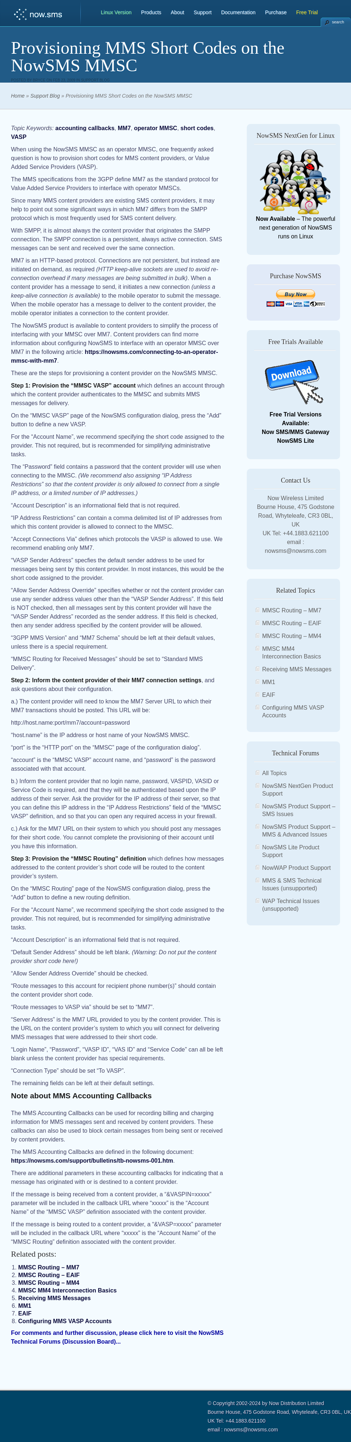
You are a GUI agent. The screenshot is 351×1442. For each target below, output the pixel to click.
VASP (18, 137)
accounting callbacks (84, 128)
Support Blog (95, 80)
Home (17, 96)
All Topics (274, 773)
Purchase (276, 12)
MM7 (124, 128)
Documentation (238, 12)
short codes (197, 128)
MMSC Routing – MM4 (48, 1283)
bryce (39, 80)
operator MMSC (155, 128)
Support (203, 12)
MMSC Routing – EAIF (49, 1275)
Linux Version (116, 12)
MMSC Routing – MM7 (48, 1267)
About (177, 12)
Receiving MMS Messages (54, 1298)
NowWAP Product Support (296, 868)
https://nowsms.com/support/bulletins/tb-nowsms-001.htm (92, 1161)
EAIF (24, 1313)
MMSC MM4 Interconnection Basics (67, 1290)
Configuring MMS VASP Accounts (65, 1321)
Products (151, 12)
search (338, 22)
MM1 (24, 1306)
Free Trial (307, 12)
